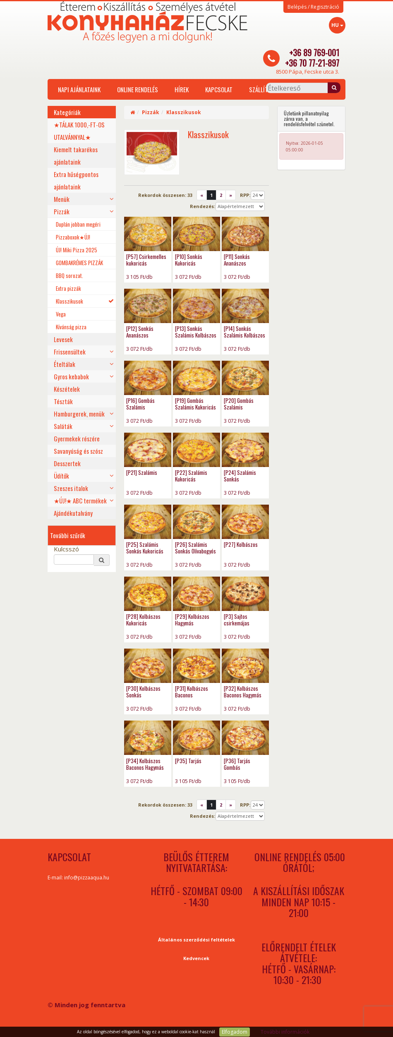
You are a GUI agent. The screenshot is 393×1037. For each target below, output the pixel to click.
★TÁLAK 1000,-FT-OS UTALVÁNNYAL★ (79, 130)
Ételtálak (64, 364)
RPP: (245, 195)
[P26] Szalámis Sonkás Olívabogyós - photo (196, 522)
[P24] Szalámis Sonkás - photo (245, 450)
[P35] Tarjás (188, 761)
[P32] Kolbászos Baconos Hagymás (242, 691)
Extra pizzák (68, 288)
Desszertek (67, 463)
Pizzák (61, 211)
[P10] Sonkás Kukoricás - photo (196, 234)
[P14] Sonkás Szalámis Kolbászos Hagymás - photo (245, 306)
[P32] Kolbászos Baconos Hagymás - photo (245, 666)
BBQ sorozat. (69, 275)
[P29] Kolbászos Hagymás (192, 619)
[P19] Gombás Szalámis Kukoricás (195, 403)
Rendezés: (202, 206)
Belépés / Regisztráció (313, 7)
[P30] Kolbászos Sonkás (143, 691)
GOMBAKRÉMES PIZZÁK (79, 263)
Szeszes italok (71, 488)
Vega (61, 314)
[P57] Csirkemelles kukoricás (146, 259)
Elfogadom (234, 1031)
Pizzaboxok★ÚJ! (73, 237)
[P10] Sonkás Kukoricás (188, 259)
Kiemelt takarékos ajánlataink (76, 155)
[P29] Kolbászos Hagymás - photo (196, 594)
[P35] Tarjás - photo (196, 738)
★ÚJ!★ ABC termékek (80, 500)
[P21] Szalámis (141, 472)
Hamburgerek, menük (79, 413)
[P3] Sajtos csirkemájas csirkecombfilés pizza (240, 626)
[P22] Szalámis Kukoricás (191, 475)
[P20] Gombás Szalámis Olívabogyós (239, 407)
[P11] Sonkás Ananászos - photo (245, 234)
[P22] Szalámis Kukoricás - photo (196, 450)
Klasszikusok (69, 301)
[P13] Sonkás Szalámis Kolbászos (195, 331)
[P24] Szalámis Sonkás (240, 475)
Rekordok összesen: (165, 195)
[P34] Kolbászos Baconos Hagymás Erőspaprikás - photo (147, 738)
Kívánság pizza (71, 327)
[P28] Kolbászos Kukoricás (143, 619)
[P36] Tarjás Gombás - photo (245, 738)
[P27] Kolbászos (241, 544)
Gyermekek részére (77, 438)
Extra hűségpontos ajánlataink (76, 180)
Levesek (63, 339)
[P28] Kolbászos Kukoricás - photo (147, 594)
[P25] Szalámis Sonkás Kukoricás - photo (147, 522)
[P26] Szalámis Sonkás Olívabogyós (195, 547)
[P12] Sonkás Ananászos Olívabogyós (139, 335)
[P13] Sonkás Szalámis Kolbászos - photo (196, 306)
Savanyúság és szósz (78, 450)
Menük (61, 199)
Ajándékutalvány (73, 512)
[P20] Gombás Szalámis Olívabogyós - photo (245, 378)
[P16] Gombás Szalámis (140, 403)
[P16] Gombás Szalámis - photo (147, 378)
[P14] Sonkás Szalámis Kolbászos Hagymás (244, 335)
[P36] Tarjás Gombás (237, 764)
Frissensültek (70, 351)
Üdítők (61, 475)
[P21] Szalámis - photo (147, 450)
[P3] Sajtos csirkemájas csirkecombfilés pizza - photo (245, 594)
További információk (285, 1031)
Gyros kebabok (71, 376)
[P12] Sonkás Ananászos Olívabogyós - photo (147, 306)
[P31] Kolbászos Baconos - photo (196, 666)
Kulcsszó (66, 549)
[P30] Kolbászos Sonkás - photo (147, 666)
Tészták (63, 401)
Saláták (63, 426)
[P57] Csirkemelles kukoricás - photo (147, 234)
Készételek (67, 388)
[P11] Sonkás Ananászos (237, 259)
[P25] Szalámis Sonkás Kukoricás (144, 547)
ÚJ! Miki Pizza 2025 (76, 250)
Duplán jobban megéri (78, 224)
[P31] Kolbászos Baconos (191, 691)
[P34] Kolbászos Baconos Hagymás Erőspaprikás (145, 767)
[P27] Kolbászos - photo (245, 522)
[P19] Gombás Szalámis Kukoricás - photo (196, 378)
